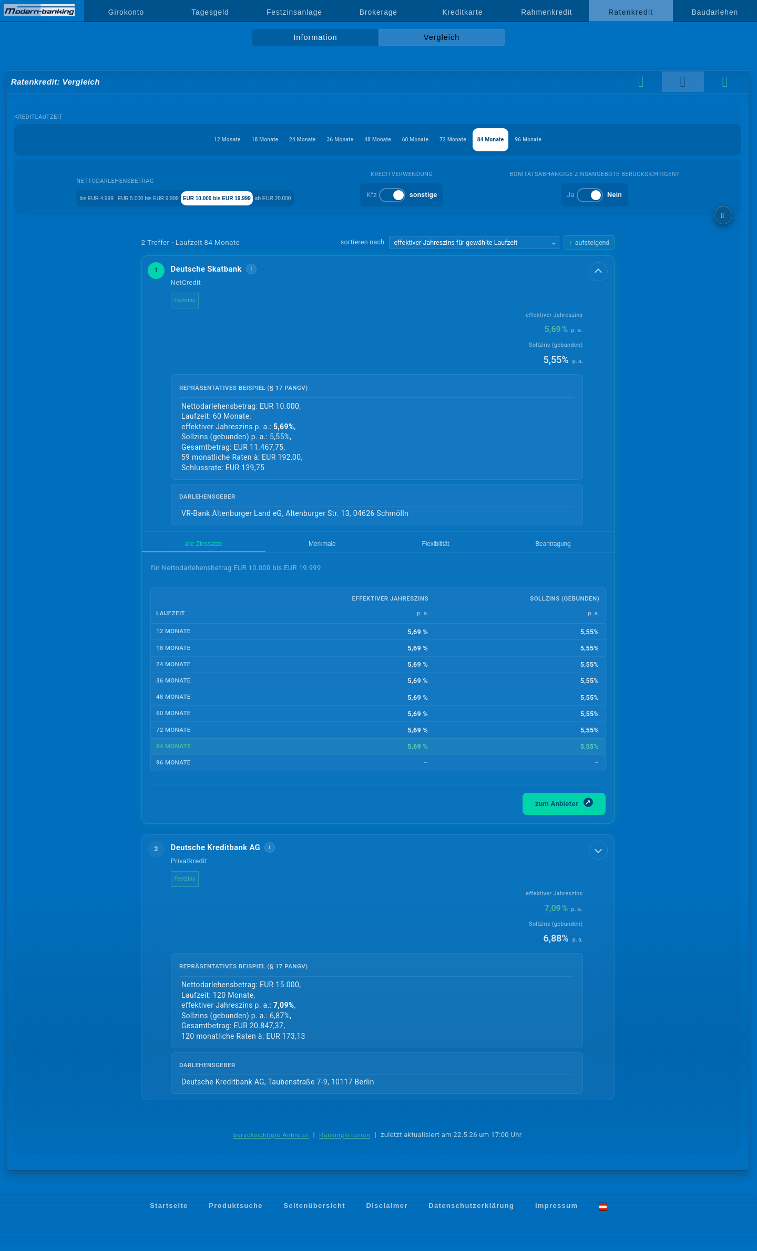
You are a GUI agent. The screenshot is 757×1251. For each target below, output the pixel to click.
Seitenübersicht (314, 1212)
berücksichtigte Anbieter (271, 1141)
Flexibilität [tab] (270, 547)
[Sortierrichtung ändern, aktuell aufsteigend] (589, 242)
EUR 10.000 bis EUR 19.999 (260, 197)
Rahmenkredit (546, 12)
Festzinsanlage (294, 12)
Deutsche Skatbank (214, 269)
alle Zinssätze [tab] (171, 547)
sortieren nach (363, 242)
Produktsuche (236, 1212)
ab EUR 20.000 (343, 197)
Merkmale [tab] (224, 547)
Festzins (193, 300)
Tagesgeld (210, 12)
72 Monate (473, 139)
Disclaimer (387, 1212)
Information (315, 37)
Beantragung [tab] (322, 547)
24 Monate (282, 139)
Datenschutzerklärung (471, 1212)
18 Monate (235, 139)
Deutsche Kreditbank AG (224, 853)
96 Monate (568, 139)
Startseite (169, 1212)
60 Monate (425, 139)
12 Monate (187, 139)
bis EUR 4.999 (80, 197)
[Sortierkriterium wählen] (474, 243)
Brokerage (378, 12)
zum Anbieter (564, 808)
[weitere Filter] (723, 215)
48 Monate (378, 139)
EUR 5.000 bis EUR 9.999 (159, 197)
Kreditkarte (462, 12)
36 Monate (330, 139)
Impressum (556, 1212)
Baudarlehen (715, 12)
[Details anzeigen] (599, 270)
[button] (378, 394)
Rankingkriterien (345, 1141)
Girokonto (126, 12)
